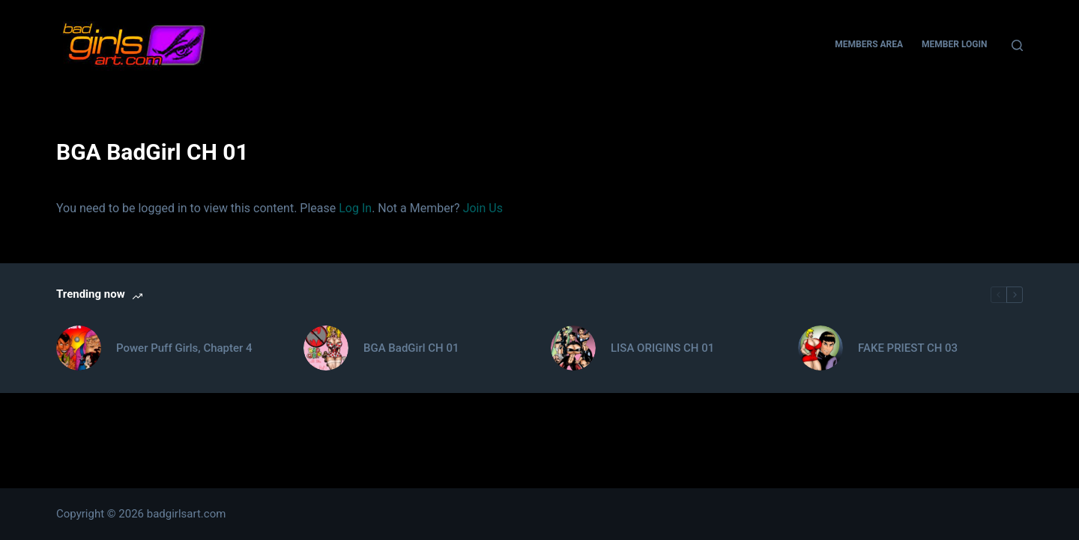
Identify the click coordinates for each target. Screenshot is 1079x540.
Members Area (869, 44)
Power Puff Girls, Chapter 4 (184, 348)
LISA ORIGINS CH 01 (662, 348)
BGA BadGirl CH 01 (411, 348)
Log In (355, 208)
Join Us (483, 208)
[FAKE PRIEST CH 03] (820, 348)
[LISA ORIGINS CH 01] (573, 348)
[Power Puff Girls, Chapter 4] (78, 348)
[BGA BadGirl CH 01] (325, 348)
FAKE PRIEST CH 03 (908, 348)
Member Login (954, 44)
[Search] (1017, 45)
